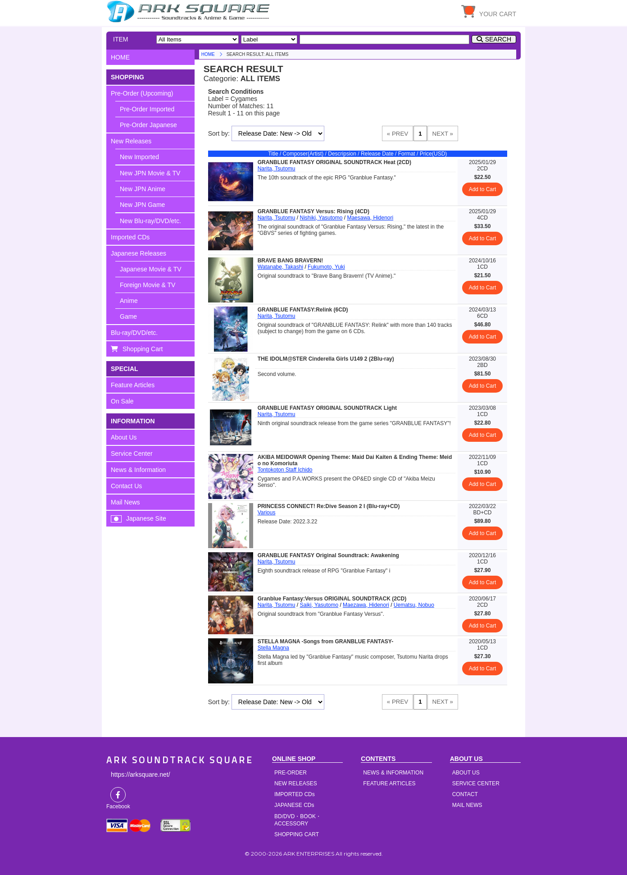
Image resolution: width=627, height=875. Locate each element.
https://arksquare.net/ (140, 774)
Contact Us (126, 486)
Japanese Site (146, 518)
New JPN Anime (142, 188)
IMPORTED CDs (294, 794)
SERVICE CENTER (476, 783)
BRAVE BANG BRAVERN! (290, 260)
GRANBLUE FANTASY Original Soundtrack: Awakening (328, 555)
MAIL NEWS (467, 805)
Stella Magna (273, 648)
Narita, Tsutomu (276, 168)
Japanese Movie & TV (151, 269)
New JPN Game (142, 204)
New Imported (139, 156)
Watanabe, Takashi (280, 267)
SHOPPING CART (296, 834)
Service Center (132, 453)
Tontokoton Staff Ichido (285, 470)
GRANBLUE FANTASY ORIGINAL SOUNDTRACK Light (327, 408)
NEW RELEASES (295, 783)
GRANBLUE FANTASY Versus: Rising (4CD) (313, 211)
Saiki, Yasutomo (319, 605)
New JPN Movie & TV (150, 173)
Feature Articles (132, 385)
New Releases (131, 141)
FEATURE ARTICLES (389, 783)
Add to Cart (482, 189)
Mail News (125, 502)
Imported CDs (130, 237)
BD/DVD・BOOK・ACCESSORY (297, 820)
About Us (124, 437)
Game (128, 316)
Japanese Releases (138, 253)
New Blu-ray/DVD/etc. (150, 220)
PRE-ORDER (290, 773)
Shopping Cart (143, 349)
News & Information (138, 469)
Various (267, 512)
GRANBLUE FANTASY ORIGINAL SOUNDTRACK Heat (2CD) (334, 162)
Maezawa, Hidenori (366, 605)
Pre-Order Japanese (148, 124)
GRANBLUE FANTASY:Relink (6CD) (303, 310)
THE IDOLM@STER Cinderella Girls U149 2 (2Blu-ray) (326, 359)
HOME (189, 11)
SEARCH (498, 39)
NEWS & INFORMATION (393, 773)
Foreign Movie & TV (147, 285)
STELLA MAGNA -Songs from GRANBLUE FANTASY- (326, 641)
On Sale (122, 401)
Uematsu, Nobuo (414, 605)
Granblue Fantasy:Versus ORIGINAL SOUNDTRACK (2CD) (332, 599)
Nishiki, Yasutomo (321, 218)
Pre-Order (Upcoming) (142, 93)
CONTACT (465, 794)
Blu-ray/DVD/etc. (134, 332)
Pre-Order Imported (147, 109)
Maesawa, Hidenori (370, 218)
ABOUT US (466, 773)
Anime (129, 300)
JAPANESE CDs (294, 805)
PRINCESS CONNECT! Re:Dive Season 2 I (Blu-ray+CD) (329, 506)
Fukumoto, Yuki (326, 267)
